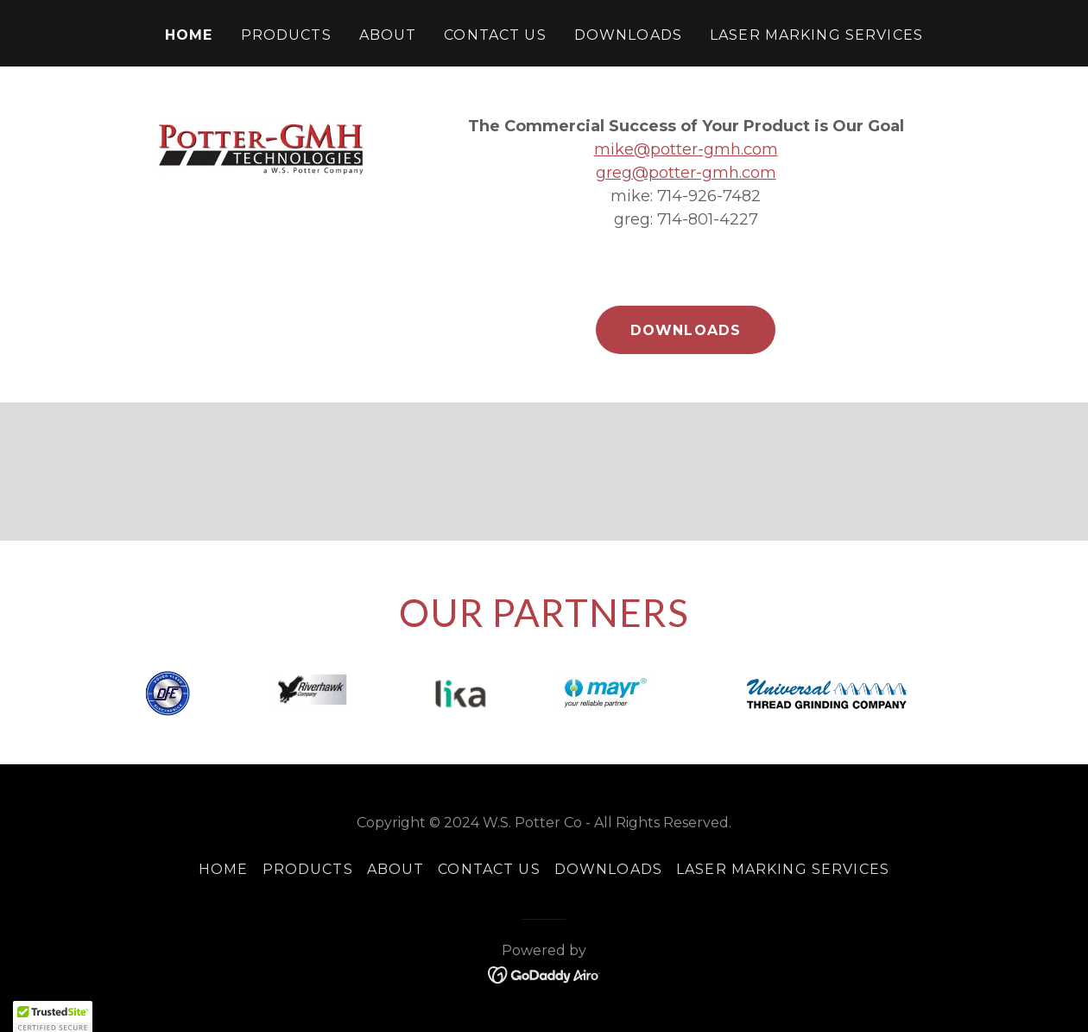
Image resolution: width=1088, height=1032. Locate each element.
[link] (544, 974)
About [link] (388, 35)
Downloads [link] (628, 35)
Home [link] (189, 35)
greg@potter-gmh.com (686, 172)
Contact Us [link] (495, 35)
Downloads (685, 330)
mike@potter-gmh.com (686, 149)
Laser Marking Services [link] (816, 35)
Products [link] (286, 35)
